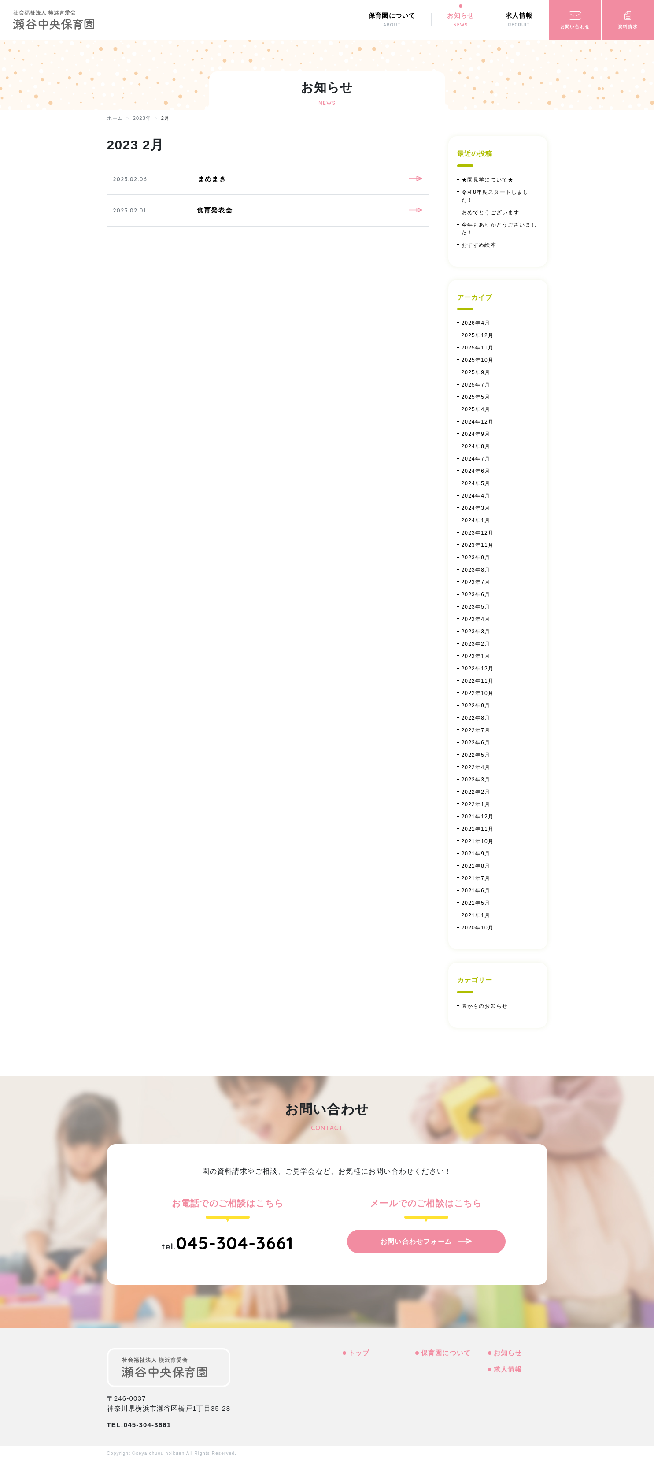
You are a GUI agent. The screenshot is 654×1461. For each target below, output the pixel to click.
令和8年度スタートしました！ (495, 196)
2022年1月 (476, 804)
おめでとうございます (491, 212)
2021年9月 (476, 854)
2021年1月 (476, 915)
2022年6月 (476, 743)
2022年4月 (476, 767)
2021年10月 (478, 841)
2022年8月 (476, 718)
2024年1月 (476, 520)
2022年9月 (476, 706)
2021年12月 (478, 817)
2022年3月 (476, 780)
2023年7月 (476, 582)
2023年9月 (476, 557)
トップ (359, 1353)
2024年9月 (476, 434)
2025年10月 (478, 360)
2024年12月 (478, 422)
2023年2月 (476, 644)
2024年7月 (476, 459)
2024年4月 (476, 496)
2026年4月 (476, 323)
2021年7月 (476, 878)
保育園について (446, 1353)
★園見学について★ (488, 180)
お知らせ (508, 1353)
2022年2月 (476, 792)
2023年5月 (476, 607)
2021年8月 (476, 866)
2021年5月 (476, 903)
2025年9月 (476, 372)
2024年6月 (476, 471)
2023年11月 (478, 545)
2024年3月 (476, 508)
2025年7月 (476, 385)
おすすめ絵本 (479, 245)
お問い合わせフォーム (416, 1241)
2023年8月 (476, 570)
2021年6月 (476, 891)
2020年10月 (478, 928)
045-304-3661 (234, 1243)
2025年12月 (478, 335)
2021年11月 (478, 829)
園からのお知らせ (485, 1006)
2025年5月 (476, 397)
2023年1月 (476, 656)
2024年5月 (476, 483)
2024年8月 (476, 446)
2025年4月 (476, 409)
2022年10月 (478, 693)
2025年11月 (478, 348)
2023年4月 (476, 619)
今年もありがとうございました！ (499, 229)
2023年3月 (476, 631)
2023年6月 (476, 594)
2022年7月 (476, 730)
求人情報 (508, 1369)
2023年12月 (478, 533)
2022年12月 (478, 668)
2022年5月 (476, 755)
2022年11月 (478, 681)
